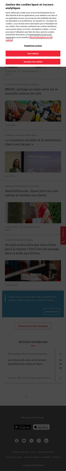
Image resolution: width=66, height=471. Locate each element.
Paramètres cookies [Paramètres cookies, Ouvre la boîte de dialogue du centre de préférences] (33, 39)
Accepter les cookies (33, 55)
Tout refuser (33, 47)
